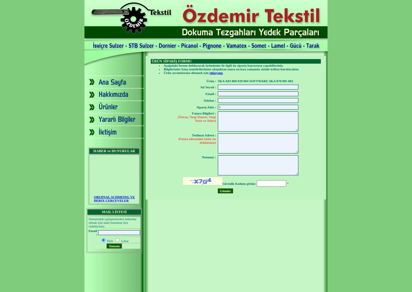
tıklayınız (216, 73)
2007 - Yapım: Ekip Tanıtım (206, 287)
